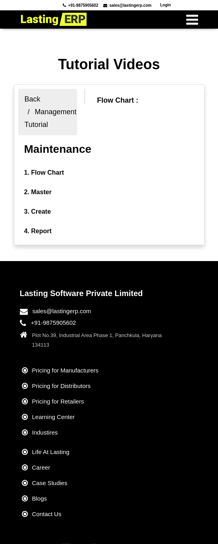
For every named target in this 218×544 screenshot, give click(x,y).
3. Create (37, 211)
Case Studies (50, 483)
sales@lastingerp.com (62, 311)
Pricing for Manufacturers (65, 370)
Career (41, 467)
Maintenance (58, 149)
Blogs (39, 498)
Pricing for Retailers (58, 401)
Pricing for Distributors (61, 385)
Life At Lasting (50, 451)
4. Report (38, 231)
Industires (45, 432)
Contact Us (47, 514)
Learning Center (53, 416)
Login (165, 5)
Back (33, 99)
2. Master (38, 192)
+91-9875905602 (53, 322)
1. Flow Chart (44, 172)
